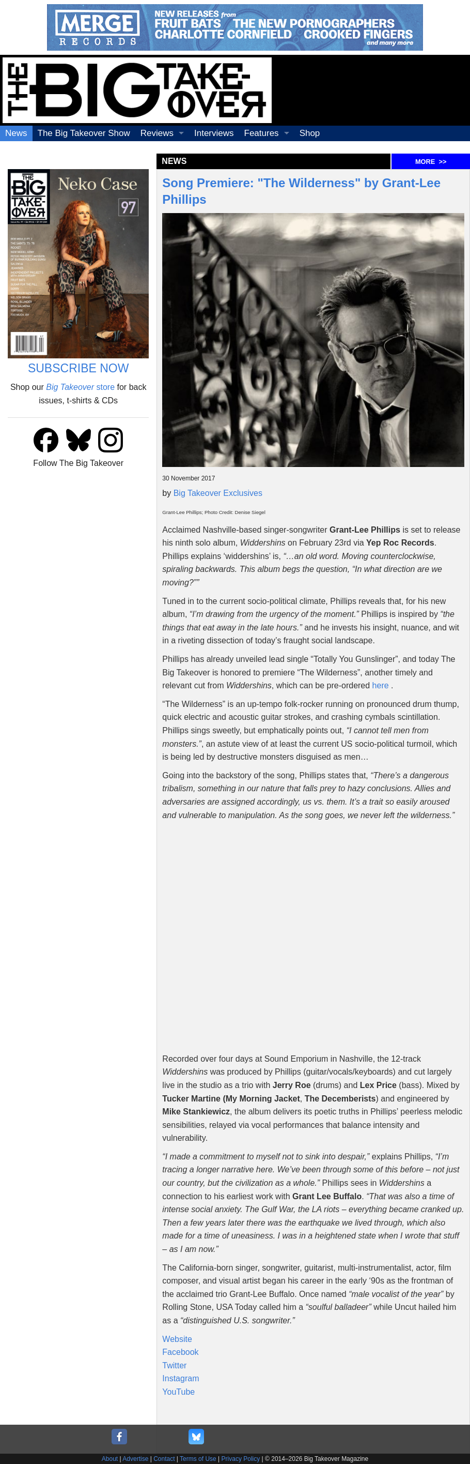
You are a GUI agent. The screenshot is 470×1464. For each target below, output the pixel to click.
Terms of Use (198, 1458)
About (110, 1458)
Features (261, 133)
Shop (310, 133)
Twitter (174, 1365)
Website (177, 1339)
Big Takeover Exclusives (218, 493)
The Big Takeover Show (84, 133)
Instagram (180, 1378)
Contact (164, 1458)
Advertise (135, 1458)
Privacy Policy (241, 1458)
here (380, 685)
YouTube (178, 1391)
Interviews (214, 133)
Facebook (180, 1352)
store (80, 387)
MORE (430, 161)
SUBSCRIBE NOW (78, 368)
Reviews (157, 133)
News (16, 133)
